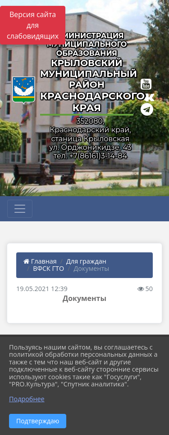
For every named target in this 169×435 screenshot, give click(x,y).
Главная (40, 261)
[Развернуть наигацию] (19, 209)
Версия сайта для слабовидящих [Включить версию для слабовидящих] (33, 25)
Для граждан (86, 261)
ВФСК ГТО (48, 268)
